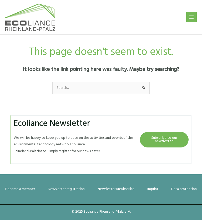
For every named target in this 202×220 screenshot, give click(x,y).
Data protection (184, 189)
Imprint (152, 189)
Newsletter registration (66, 189)
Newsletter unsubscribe (116, 189)
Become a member (20, 189)
